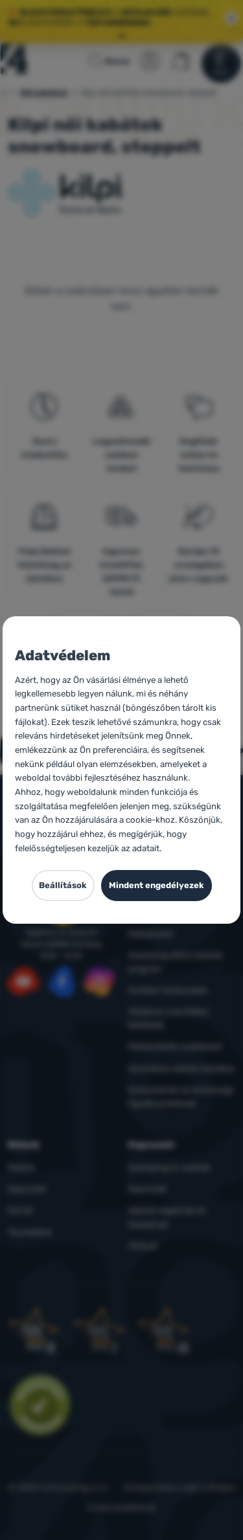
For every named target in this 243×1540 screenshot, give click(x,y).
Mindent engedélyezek (156, 885)
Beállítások (63, 885)
